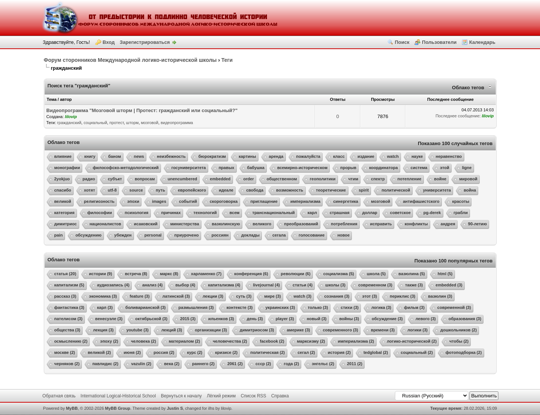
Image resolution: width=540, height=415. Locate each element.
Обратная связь (58, 396)
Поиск (402, 42)
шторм (132, 122)
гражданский (69, 122)
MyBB (72, 408)
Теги (226, 60)
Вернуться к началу (181, 396)
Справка (280, 396)
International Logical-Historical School (118, 396)
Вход (109, 42)
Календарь (482, 42)
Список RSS (253, 396)
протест (117, 122)
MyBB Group (117, 408)
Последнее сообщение (457, 116)
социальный (95, 122)
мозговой (149, 122)
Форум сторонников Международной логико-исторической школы (130, 60)
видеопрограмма (176, 122)
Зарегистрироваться (145, 42)
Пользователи (439, 42)
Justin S (175, 408)
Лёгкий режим (221, 396)
